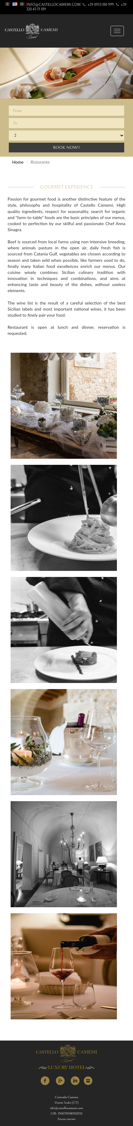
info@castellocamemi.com (53, 5)
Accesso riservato (66, 1119)
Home (17, 162)
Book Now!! (66, 147)
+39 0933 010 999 (97, 5)
